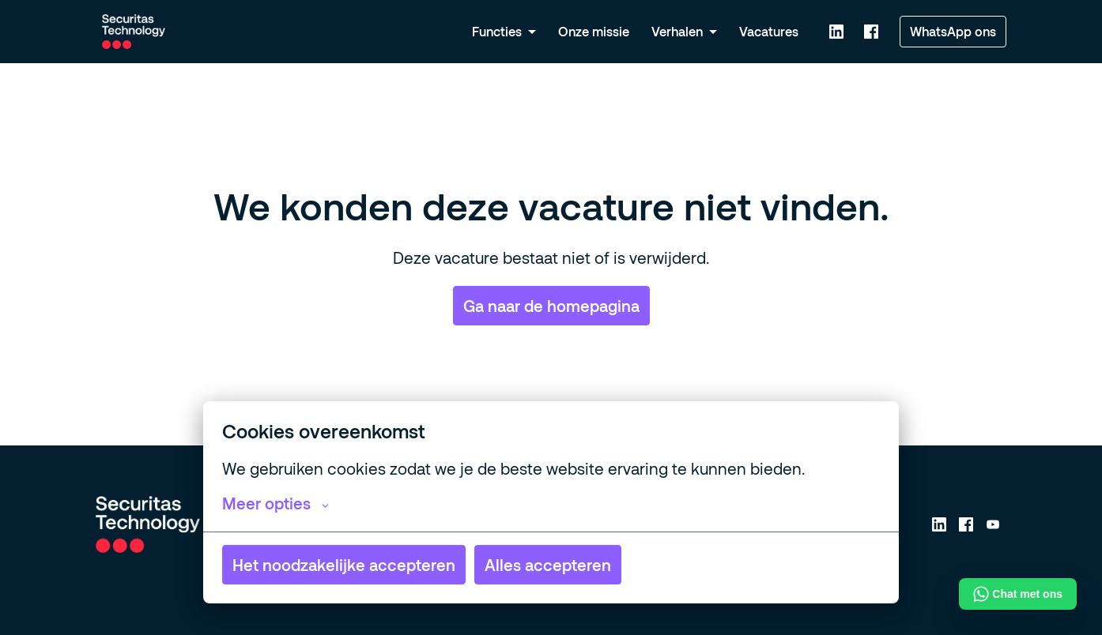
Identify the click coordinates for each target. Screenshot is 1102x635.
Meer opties (275, 503)
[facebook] (871, 31)
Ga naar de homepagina (551, 305)
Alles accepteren (548, 564)
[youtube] (992, 524)
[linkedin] (836, 31)
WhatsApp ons (953, 31)
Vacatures (768, 31)
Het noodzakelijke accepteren (343, 564)
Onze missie (593, 31)
